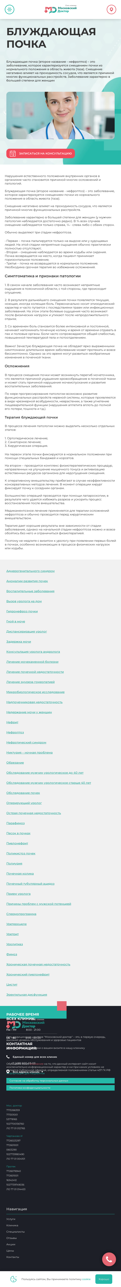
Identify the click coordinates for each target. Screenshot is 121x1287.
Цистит (11, 984)
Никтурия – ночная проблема (29, 752)
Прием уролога (18, 894)
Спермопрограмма (21, 914)
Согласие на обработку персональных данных (39, 1080)
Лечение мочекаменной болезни (32, 662)
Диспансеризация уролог (26, 631)
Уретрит (12, 934)
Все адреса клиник (28, 1071)
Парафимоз (15, 823)
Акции (10, 1244)
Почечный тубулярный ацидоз (30, 883)
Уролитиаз (14, 944)
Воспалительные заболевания (30, 591)
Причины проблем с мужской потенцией (38, 904)
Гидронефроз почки (22, 611)
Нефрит (12, 722)
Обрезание (15, 762)
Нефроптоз (15, 732)
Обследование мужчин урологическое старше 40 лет (48, 783)
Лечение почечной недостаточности (35, 672)
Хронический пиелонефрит (27, 974)
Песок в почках (18, 833)
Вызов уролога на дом (24, 601)
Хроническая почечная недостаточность (38, 964)
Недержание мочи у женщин (29, 712)
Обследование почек (23, 793)
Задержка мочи (18, 641)
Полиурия (14, 863)
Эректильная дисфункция (26, 994)
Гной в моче (15, 621)
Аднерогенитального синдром (30, 571)
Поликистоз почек (20, 853)
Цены (10, 1250)
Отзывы (11, 1238)
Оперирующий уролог (24, 803)
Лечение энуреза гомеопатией (30, 682)
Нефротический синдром (26, 742)
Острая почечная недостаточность (33, 813)
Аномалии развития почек (27, 581)
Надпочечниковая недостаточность (34, 702)
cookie (86, 1279)
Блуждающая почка (39, 548)
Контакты (12, 1257)
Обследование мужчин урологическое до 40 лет (44, 773)
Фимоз (11, 954)
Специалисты (15, 1231)
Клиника (12, 1225)
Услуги (10, 1219)
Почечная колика (20, 873)
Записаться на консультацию (45, 153)
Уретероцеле (16, 924)
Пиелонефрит (17, 843)
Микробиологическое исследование (35, 692)
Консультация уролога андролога (33, 651)
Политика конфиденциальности (30, 1087)
